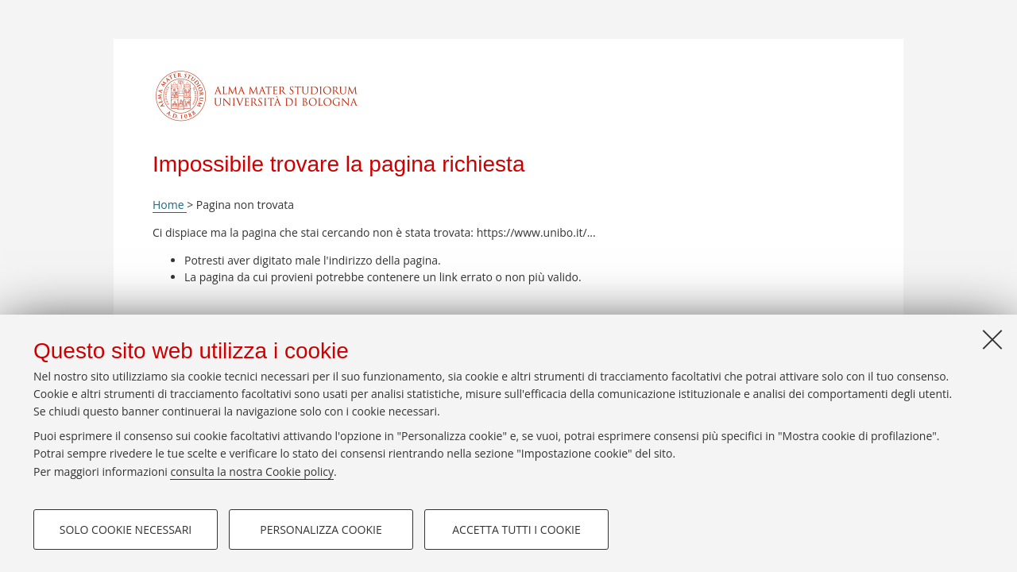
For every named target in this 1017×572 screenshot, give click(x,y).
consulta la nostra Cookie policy (252, 471)
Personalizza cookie (320, 529)
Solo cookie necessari (126, 529)
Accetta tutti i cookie (516, 529)
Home (170, 204)
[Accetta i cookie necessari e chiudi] (992, 339)
